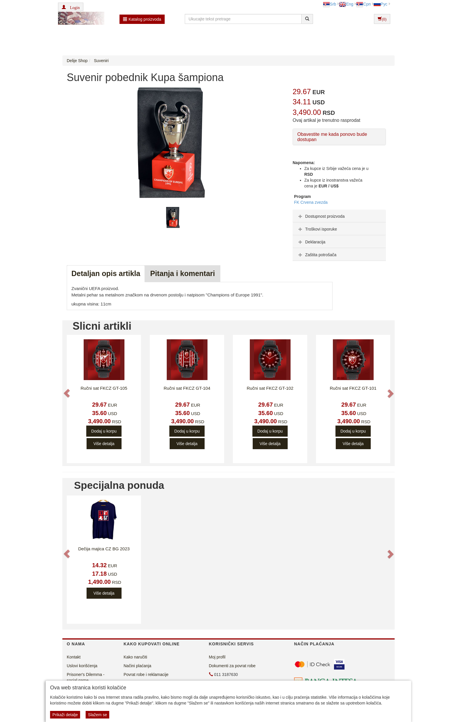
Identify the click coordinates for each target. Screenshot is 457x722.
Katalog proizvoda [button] (142, 19)
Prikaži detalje (65, 714)
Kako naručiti (135, 657)
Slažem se (97, 714)
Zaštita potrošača (316, 254)
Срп (363, 4)
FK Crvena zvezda (311, 202)
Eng (346, 4)
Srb (329, 4)
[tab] (339, 216)
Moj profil (217, 657)
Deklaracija (311, 242)
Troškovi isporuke (317, 229)
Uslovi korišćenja (82, 665)
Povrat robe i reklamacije (146, 674)
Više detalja (103, 443)
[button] (70, 7)
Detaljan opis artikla (105, 273)
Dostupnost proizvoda (320, 216)
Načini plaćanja (137, 665)
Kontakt (73, 657)
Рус (380, 4)
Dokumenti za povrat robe (232, 665)
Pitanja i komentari (182, 273)
